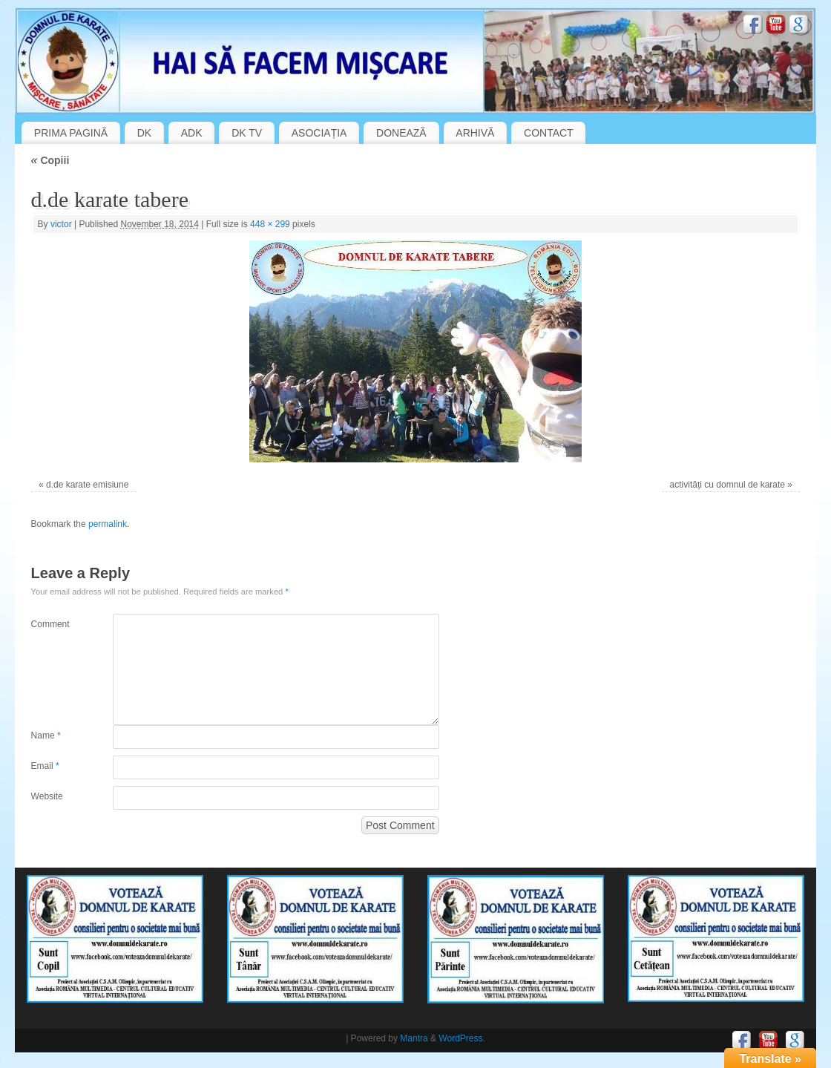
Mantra (413, 1038)
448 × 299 (270, 224)
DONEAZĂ (401, 133)
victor (61, 224)
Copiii (50, 160)
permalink (107, 524)
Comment (50, 624)
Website (47, 796)
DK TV (246, 133)
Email (45, 766)
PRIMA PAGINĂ (71, 133)
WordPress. (462, 1038)
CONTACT (549, 133)
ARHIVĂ (475, 133)
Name (46, 735)
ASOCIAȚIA (319, 133)
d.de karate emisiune (87, 484)
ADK (192, 133)
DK (144, 133)
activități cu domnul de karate (727, 484)
